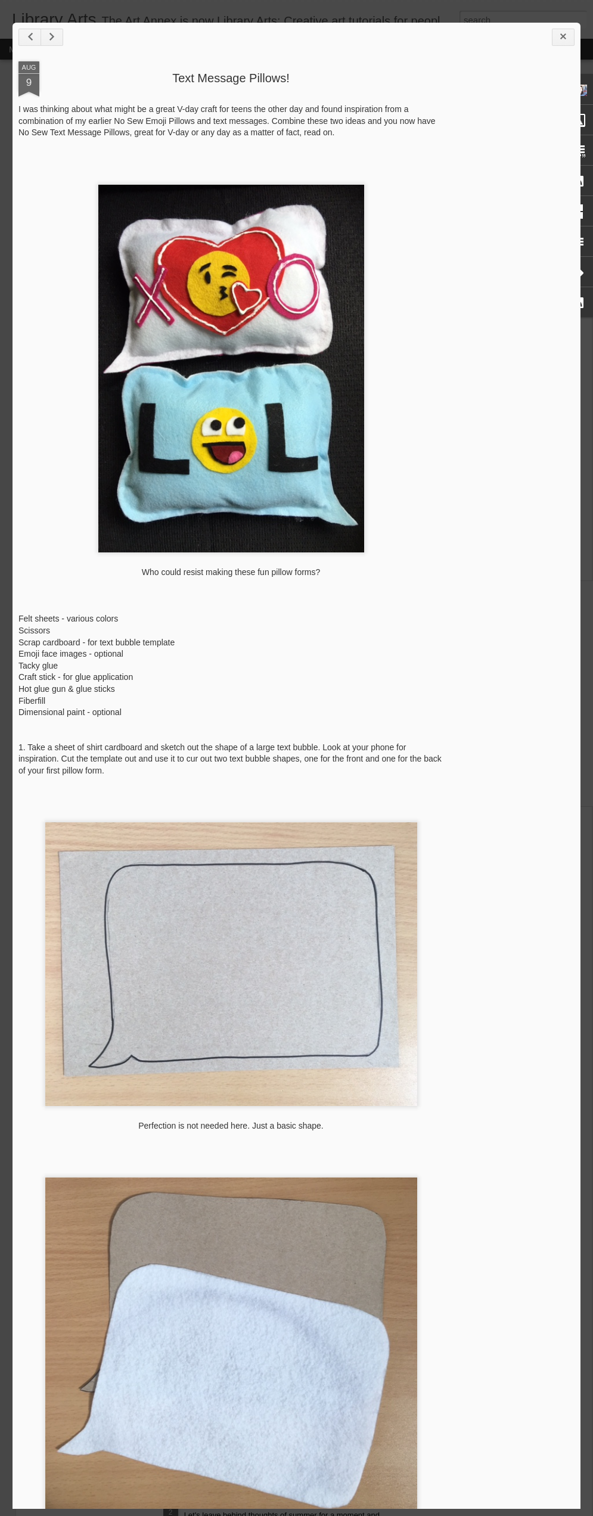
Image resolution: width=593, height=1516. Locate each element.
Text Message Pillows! (231, 78)
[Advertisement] (509, 141)
